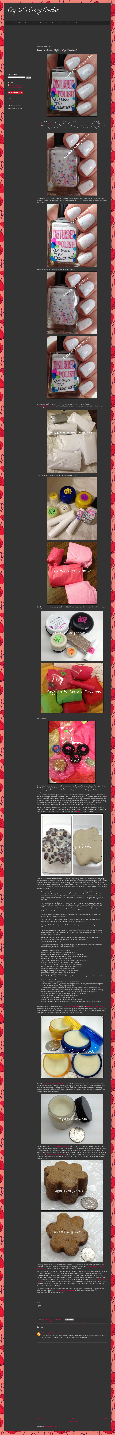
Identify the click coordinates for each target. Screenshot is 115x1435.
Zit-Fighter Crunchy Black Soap (56, 1154)
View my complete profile (15, 87)
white (91, 1322)
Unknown (44, 1333)
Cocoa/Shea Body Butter (71, 1007)
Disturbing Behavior (47, 124)
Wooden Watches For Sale (15, 108)
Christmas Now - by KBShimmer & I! (64, 23)
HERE (59, 811)
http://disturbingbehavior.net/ (46, 406)
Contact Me (17, 23)
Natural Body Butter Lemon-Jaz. (96, 1007)
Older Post (104, 1418)
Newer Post (41, 1418)
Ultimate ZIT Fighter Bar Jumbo (59, 1146)
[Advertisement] (72, 1403)
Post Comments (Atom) (51, 1426)
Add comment (42, 1344)
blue (43, 1322)
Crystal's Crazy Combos (34, 10)
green (77, 1322)
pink (84, 1322)
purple (88, 1322)
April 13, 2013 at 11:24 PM (55, 1333)
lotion (81, 1322)
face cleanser (68, 1322)
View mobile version (72, 1421)
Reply (43, 1340)
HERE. (79, 811)
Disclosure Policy (30, 23)
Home (8, 23)
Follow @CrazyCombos (14, 101)
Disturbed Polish (49, 1322)
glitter (74, 1322)
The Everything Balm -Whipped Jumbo (55, 1084)
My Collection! (44, 23)
